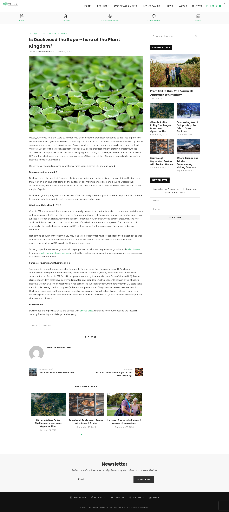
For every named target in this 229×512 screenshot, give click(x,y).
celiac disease (133, 249)
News (169, 6)
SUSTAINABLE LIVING (125, 6)
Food (87, 6)
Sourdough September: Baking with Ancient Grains (86, 422)
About (183, 6)
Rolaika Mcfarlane (45, 52)
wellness (46, 325)
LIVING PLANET (151, 6)
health (34, 325)
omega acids (86, 311)
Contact (196, 6)
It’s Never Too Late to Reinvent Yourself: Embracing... (124, 422)
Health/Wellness (38, 34)
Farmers (102, 6)
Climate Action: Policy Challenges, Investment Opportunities (48, 423)
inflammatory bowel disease (55, 253)
